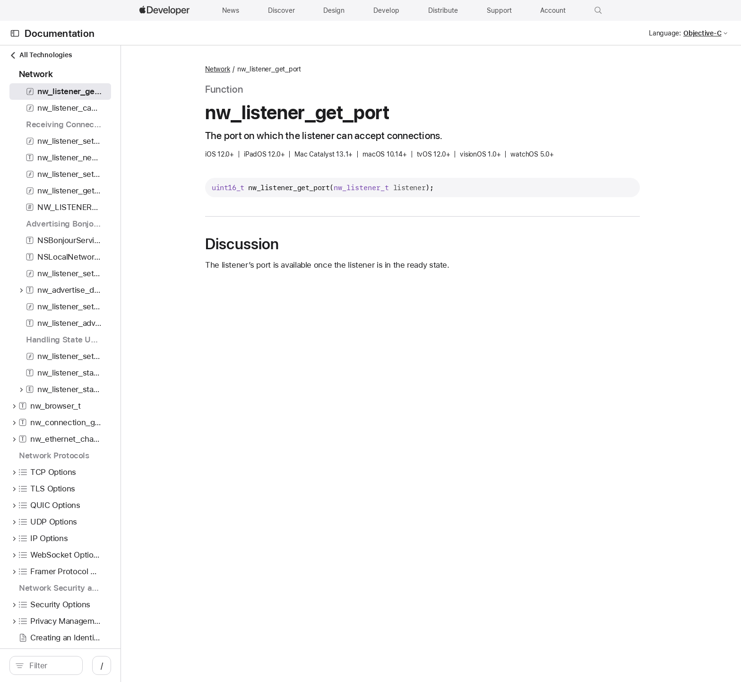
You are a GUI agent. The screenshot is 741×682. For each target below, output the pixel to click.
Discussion (331, 244)
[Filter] (119, 665)
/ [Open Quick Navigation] (237, 665)
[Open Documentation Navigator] (15, 33)
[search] (113, 665)
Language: (665, 33)
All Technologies (40, 55)
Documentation (60, 33)
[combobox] (119, 665)
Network (306, 69)
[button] (598, 10)
